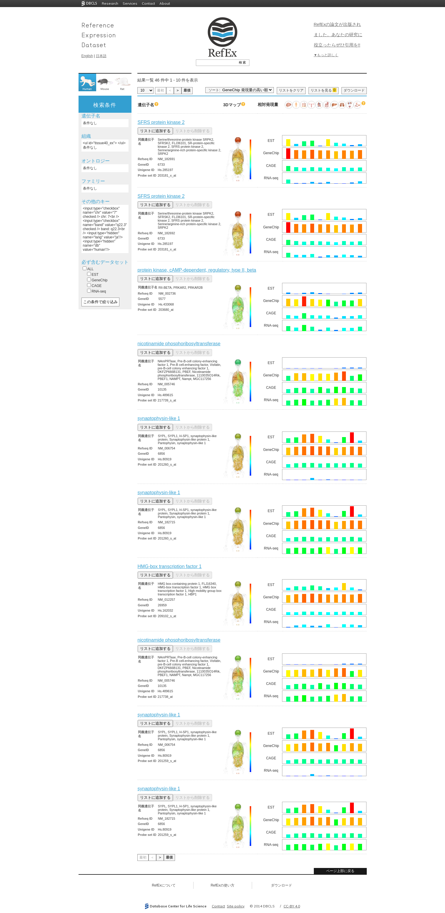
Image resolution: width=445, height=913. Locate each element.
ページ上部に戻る (340, 871)
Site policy (235, 906)
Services (130, 3)
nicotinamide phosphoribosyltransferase (179, 343)
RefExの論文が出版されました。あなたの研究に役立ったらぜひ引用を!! (338, 34)
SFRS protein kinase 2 (161, 122)
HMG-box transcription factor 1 (170, 566)
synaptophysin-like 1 (159, 418)
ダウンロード (354, 90)
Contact (148, 3)
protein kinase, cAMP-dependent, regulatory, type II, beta (197, 270)
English (87, 56)
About (164, 3)
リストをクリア (291, 90)
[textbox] (216, 62)
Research (110, 3)
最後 (187, 90)
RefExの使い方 (222, 885)
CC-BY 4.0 (292, 906)
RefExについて (164, 885)
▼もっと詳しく (326, 55)
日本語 (101, 56)
